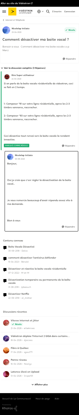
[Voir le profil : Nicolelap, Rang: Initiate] (6, 30)
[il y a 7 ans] (13, 250)
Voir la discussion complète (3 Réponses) (23, 68)
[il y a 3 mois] (16, 328)
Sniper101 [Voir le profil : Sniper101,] (28, 375)
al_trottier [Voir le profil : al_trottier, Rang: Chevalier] (27, 298)
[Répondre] (69, 59)
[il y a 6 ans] (13, 298)
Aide (57, 398)
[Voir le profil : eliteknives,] (6, 323)
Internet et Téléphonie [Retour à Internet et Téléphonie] (13, 20)
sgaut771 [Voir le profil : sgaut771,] (28, 352)
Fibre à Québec (20, 348)
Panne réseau (19, 359)
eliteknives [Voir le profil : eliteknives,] (29, 328)
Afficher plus (39, 384)
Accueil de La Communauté (16, 398)
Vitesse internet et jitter (25, 320)
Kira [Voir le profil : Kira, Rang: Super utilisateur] (14, 75)
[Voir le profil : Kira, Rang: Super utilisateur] (7, 77)
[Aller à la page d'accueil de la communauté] (21, 11)
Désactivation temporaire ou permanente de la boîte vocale (39, 281)
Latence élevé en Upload (25, 371)
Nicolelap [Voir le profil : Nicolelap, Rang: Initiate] (16, 28)
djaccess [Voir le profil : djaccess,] (28, 340)
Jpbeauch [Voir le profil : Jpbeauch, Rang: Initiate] (26, 286)
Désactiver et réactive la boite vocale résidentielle (37, 268)
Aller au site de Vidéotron (15, 3)
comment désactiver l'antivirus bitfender (32, 257)
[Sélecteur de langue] (40, 11)
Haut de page (43, 398)
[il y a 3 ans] (13, 261)
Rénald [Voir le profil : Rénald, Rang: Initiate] (24, 261)
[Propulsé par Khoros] (39, 407)
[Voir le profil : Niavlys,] (6, 362)
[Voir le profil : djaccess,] (6, 338)
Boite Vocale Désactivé (21, 246)
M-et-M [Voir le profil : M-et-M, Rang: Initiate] (25, 272)
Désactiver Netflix (18, 293)
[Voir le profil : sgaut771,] (6, 350)
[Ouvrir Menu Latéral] (4, 11)
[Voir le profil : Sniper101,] (6, 374)
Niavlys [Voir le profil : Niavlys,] (28, 363)
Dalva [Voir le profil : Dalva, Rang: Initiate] (25, 250)
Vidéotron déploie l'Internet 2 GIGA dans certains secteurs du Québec (39, 336)
